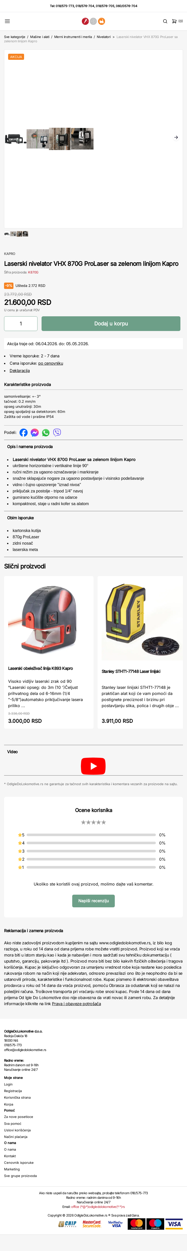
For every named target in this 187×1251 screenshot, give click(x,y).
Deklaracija (20, 386)
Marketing (12, 1185)
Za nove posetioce (18, 1133)
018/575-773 (65, 6)
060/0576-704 (126, 6)
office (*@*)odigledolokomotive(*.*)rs (98, 1223)
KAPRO (9, 270)
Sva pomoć (12, 1140)
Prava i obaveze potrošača (76, 1019)
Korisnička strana (17, 1114)
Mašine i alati (39, 37)
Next (176, 138)
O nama (10, 1166)
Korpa (8, 1120)
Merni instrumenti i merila (73, 37)
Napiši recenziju (93, 916)
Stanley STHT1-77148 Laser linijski (131, 687)
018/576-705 (105, 6)
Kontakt (10, 1172)
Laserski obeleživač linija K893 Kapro (40, 684)
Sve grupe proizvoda (20, 1192)
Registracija (13, 1107)
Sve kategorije (14, 37)
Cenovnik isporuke (19, 1179)
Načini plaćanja (15, 1153)
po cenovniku (50, 379)
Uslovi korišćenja (17, 1146)
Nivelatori (104, 37)
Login (8, 1100)
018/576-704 (85, 6)
